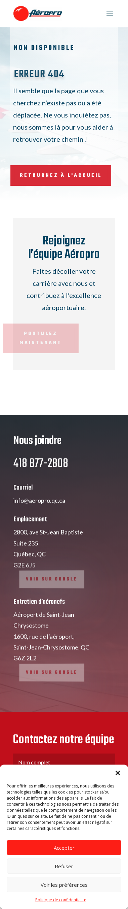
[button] (118, 773)
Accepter (64, 847)
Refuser (64, 866)
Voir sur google (53, 591)
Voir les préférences (64, 884)
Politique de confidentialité (60, 900)
